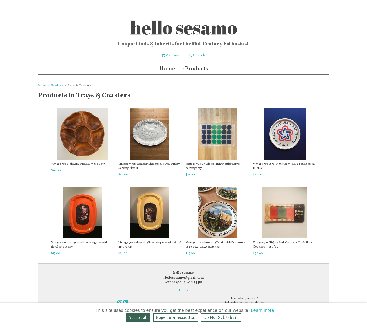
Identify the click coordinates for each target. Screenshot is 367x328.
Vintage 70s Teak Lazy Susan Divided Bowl (78, 164)
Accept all (138, 318)
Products (196, 69)
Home (167, 69)
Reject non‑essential (176, 318)
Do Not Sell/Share (221, 318)
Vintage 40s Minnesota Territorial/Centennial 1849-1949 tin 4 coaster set (216, 245)
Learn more (262, 310)
